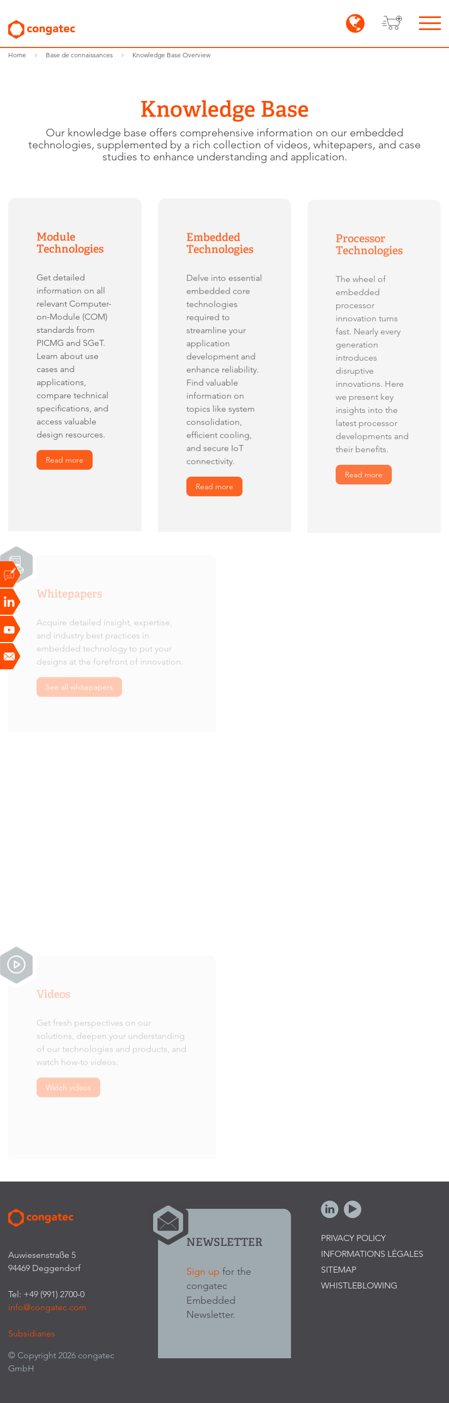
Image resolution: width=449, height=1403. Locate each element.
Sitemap (338, 1269)
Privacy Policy (353, 1238)
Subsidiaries (31, 1333)
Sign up (203, 1271)
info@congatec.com (47, 1307)
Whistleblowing (359, 1285)
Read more (64, 460)
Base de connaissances (79, 55)
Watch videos (68, 1090)
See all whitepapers (79, 690)
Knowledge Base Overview (171, 55)
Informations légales (372, 1254)
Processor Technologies (369, 246)
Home (17, 55)
